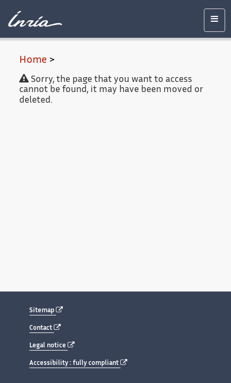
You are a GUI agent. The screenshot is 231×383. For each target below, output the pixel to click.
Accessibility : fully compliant (78, 363)
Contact (45, 327)
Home (33, 60)
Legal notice (52, 345)
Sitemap (46, 310)
